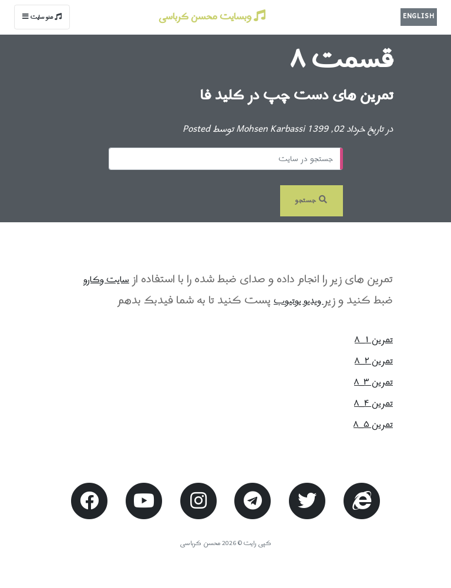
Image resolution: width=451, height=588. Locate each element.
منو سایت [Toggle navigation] (42, 17)
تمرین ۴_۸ (373, 403)
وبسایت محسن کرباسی (212, 17)
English (419, 16)
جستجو (311, 200)
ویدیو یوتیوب (299, 301)
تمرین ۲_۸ (374, 361)
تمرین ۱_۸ (374, 339)
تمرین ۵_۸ (373, 424)
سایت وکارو (106, 279)
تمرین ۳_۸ (373, 382)
